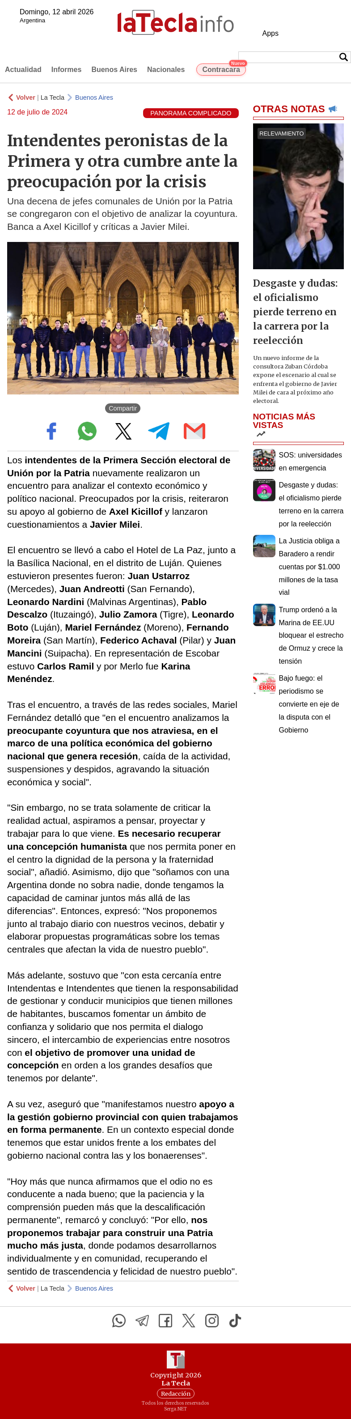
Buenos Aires (114, 69)
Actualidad (23, 69)
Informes (66, 69)
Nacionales (166, 69)
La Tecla (52, 97)
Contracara (223, 68)
